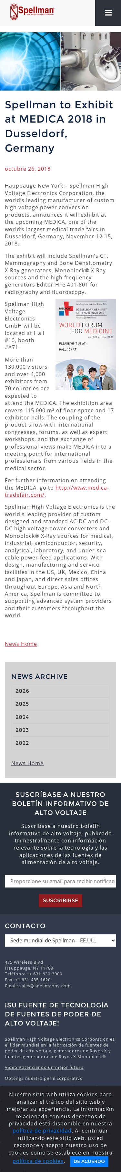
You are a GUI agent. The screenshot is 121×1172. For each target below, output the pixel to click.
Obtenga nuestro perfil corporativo (44, 1078)
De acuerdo (89, 1161)
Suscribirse (60, 900)
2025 (22, 704)
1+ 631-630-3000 (44, 974)
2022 (22, 743)
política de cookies (38, 1161)
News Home (21, 643)
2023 (22, 730)
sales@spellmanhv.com (45, 986)
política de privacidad (42, 1130)
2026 (22, 691)
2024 (22, 717)
